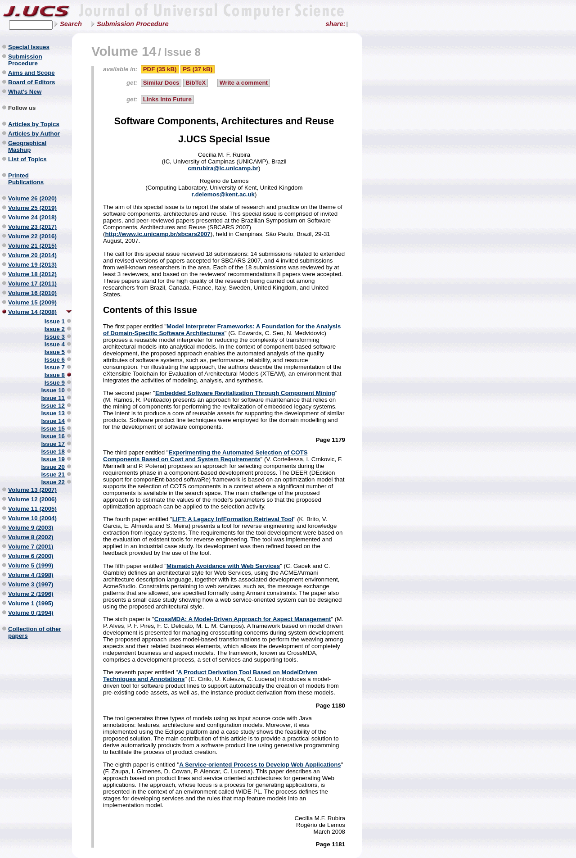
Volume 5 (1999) (31, 565)
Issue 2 (55, 329)
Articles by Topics (33, 124)
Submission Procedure (133, 23)
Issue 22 (53, 482)
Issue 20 (53, 466)
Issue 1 (55, 321)
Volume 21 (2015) (32, 245)
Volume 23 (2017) (32, 226)
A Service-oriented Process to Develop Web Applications (260, 764)
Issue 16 (53, 436)
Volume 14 (124, 51)
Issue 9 (55, 382)
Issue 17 (53, 443)
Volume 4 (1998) (31, 575)
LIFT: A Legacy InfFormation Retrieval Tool (232, 519)
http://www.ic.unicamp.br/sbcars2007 (157, 234)
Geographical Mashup (27, 146)
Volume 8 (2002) (31, 537)
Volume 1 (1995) (31, 603)
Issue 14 (53, 421)
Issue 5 (55, 352)
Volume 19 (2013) (32, 264)
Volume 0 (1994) (31, 612)
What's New (24, 91)
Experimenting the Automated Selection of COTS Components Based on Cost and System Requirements (205, 456)
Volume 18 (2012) (32, 274)
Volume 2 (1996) (31, 593)
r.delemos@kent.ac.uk (223, 194)
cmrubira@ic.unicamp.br (223, 168)
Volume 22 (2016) (32, 236)
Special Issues (29, 47)
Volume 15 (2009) (32, 302)
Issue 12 (53, 405)
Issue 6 (55, 359)
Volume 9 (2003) (31, 527)
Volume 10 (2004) (32, 518)
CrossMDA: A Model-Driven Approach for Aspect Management (242, 619)
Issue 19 (53, 459)
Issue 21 (53, 474)
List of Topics (27, 159)
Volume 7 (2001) (31, 546)
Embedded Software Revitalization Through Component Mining (245, 393)
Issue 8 (55, 375)
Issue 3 (55, 336)
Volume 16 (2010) (32, 293)
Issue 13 (53, 413)
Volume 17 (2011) (32, 283)
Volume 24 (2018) (32, 217)
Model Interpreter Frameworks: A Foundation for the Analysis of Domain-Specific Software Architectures (222, 329)
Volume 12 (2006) (32, 499)
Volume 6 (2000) (31, 556)
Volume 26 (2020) (32, 198)
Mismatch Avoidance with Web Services (223, 566)
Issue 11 (53, 398)
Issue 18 (53, 451)
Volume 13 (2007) (32, 489)
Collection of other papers (34, 632)
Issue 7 (55, 367)
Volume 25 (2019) (32, 207)
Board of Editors (31, 82)
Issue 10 (53, 390)
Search (71, 23)
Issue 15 (53, 428)
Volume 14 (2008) (32, 312)
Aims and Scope (31, 72)
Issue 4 (55, 344)
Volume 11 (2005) (32, 508)
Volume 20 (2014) (32, 255)
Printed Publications (26, 179)
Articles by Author (34, 133)
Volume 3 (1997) (31, 584)
